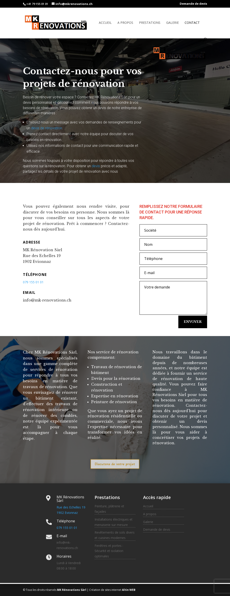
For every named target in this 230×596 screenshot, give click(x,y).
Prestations (149, 23)
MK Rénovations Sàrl (71, 590)
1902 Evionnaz (67, 512)
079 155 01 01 (67, 528)
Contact (192, 23)
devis (96, 166)
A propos (125, 23)
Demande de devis (193, 4)
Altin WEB (128, 590)
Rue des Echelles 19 (71, 507)
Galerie (172, 23)
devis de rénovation (46, 128)
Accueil (105, 23)
